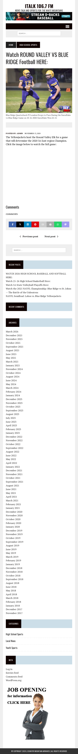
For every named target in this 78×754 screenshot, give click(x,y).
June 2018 (11, 586)
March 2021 (12, 500)
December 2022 (14, 436)
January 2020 (13, 526)
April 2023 (11, 425)
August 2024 (12, 376)
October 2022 (13, 444)
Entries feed (12, 672)
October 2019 (13, 538)
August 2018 (12, 583)
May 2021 (11, 493)
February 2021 (13, 504)
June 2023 (11, 421)
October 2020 (13, 519)
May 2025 (11, 357)
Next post (51, 236)
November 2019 (14, 534)
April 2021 (11, 496)
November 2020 (14, 515)
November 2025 (14, 339)
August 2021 (12, 485)
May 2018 (11, 590)
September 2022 (14, 448)
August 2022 (12, 451)
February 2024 (13, 391)
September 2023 (14, 410)
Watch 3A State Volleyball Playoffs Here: (27, 285)
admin (20, 133)
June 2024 (11, 380)
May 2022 (11, 459)
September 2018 (14, 579)
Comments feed (14, 676)
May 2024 (11, 384)
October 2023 (13, 406)
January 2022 (13, 466)
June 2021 (11, 489)
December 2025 (14, 335)
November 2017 (14, 613)
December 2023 (14, 399)
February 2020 (13, 523)
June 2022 (11, 455)
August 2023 (12, 414)
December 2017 (14, 609)
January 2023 (13, 432)
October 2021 (13, 477)
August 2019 (12, 545)
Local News (11, 641)
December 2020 (14, 511)
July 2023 (11, 418)
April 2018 (11, 594)
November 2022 (14, 440)
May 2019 (11, 553)
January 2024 (13, 395)
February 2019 (13, 560)
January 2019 (13, 564)
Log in (9, 669)
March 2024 (12, 387)
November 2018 (14, 571)
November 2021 (14, 474)
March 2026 (12, 331)
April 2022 (11, 463)
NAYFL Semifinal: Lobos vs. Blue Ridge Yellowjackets (33, 296)
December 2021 (14, 470)
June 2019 (11, 549)
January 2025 (13, 365)
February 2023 (13, 429)
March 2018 (12, 598)
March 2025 (12, 361)
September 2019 (14, 541)
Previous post (29, 236)
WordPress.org (13, 680)
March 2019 (12, 556)
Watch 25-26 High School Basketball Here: (28, 281)
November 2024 (14, 369)
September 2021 (14, 481)
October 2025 (13, 342)
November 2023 (14, 403)
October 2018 (13, 575)
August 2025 (12, 350)
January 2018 (13, 605)
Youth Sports (11, 648)
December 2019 (14, 530)
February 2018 (13, 601)
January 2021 (13, 508)
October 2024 (13, 373)
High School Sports (14, 634)
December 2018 (14, 568)
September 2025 (14, 346)
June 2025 (11, 354)
